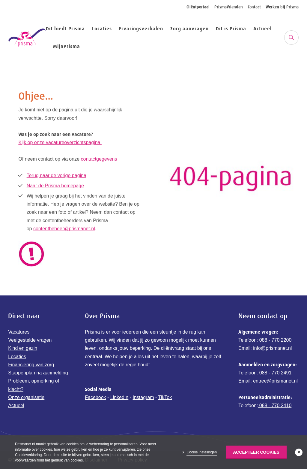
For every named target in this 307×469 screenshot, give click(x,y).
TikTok (165, 397)
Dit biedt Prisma (65, 29)
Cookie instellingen (201, 452)
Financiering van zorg (31, 364)
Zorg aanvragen (189, 29)
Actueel (262, 29)
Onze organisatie (26, 397)
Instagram (143, 397)
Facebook (95, 397)
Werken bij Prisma (282, 7)
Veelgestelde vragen (30, 340)
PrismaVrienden (228, 7)
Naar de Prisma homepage (55, 186)
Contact (254, 7)
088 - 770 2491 (275, 372)
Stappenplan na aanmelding (38, 372)
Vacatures (18, 331)
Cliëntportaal (198, 7)
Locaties (102, 29)
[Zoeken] (291, 37)
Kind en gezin (22, 348)
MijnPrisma (66, 46)
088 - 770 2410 (274, 405)
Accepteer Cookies (256, 452)
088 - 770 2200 (275, 340)
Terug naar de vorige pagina (56, 176)
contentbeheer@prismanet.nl (64, 229)
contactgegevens (99, 159)
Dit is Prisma (231, 29)
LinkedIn (119, 397)
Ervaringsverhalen (141, 29)
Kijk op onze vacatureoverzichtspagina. (60, 143)
